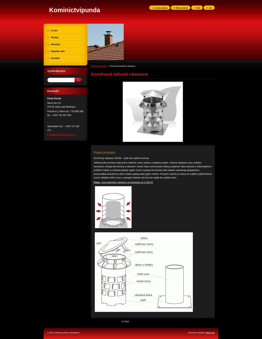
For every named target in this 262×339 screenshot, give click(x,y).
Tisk (210, 8)
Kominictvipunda (98, 66)
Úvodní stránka (161, 8)
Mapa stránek (182, 8)
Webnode (210, 333)
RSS (198, 8)
